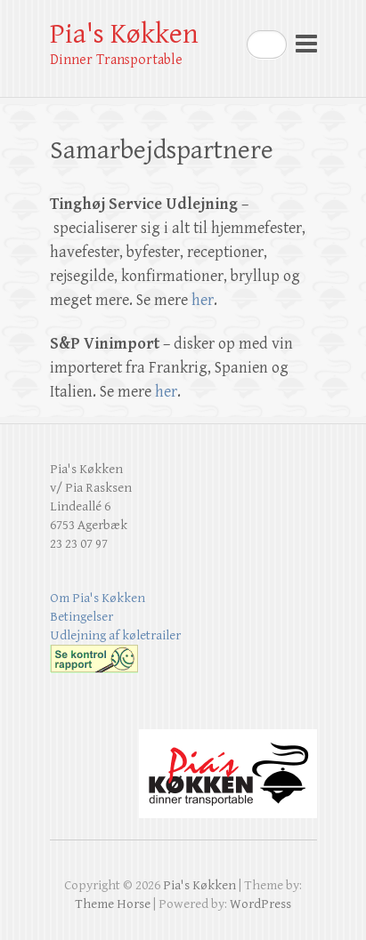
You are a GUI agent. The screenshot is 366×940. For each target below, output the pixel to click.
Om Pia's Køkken (97, 598)
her (202, 300)
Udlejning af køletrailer (115, 635)
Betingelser (81, 616)
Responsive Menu (306, 44)
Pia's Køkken (124, 34)
